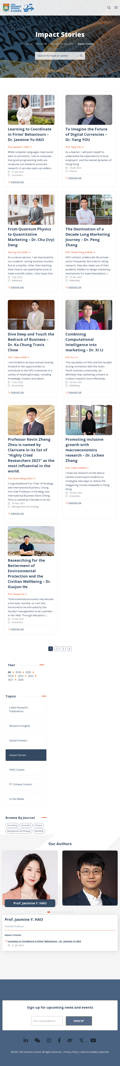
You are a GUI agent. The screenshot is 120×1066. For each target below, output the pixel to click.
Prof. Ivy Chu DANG (19, 252)
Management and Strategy (18, 831)
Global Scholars (18, 740)
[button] (109, 8)
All (9, 672)
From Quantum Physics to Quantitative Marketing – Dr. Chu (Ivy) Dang (31, 236)
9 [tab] (69, 912)
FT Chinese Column (20, 784)
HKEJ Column (17, 769)
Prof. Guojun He (17, 594)
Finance (38, 825)
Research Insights (19, 726)
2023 (20, 676)
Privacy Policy (71, 1051)
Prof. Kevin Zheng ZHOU (21, 478)
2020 (20, 679)
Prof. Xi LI (71, 357)
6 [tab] (62, 912)
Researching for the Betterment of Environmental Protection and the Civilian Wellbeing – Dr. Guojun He (29, 573)
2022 (30, 676)
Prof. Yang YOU (74, 147)
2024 (10, 676)
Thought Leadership (62, 43)
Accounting (12, 825)
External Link (17, 181)
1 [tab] (48, 912)
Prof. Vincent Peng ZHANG (80, 252)
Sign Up (79, 1021)
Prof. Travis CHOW (18, 357)
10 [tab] (72, 912)
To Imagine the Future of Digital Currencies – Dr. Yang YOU (86, 134)
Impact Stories (17, 755)
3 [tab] (54, 912)
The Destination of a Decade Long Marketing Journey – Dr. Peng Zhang (87, 236)
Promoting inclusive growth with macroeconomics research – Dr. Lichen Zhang (84, 450)
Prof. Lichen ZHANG (76, 467)
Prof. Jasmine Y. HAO (19, 147)
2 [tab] (52, 912)
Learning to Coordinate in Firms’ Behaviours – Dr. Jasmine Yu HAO (29, 134)
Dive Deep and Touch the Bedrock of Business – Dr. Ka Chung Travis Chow (31, 341)
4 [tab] (57, 912)
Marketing (39, 831)
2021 (10, 679)
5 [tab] (59, 912)
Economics (26, 825)
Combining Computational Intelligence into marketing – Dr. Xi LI (84, 341)
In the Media (16, 799)
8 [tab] (67, 912)
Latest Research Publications (18, 709)
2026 (18, 672)
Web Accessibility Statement (94, 1051)
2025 (28, 672)
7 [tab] (64, 912)
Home (29, 43)
